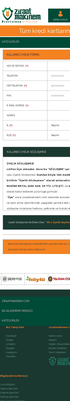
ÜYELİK (64, 19)
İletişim (53, 340)
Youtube (10, 356)
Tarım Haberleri (57, 352)
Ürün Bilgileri (7, 384)
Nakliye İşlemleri (9, 397)
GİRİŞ (56, 19)
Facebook (11, 336)
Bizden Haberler (58, 348)
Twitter (9, 340)
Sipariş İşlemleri (9, 388)
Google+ (10, 348)
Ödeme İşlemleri (9, 392)
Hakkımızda (55, 336)
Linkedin (10, 344)
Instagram (11, 352)
